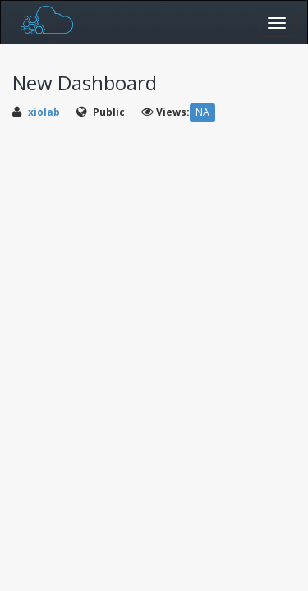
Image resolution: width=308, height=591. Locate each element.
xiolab (44, 112)
